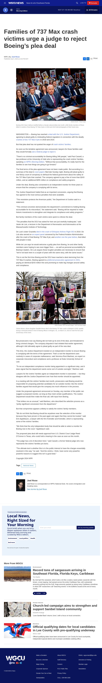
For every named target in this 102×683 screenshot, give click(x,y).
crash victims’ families (62, 144)
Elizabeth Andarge (38, 612)
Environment (37, 567)
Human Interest (38, 602)
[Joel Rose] (20, 485)
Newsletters (82, 669)
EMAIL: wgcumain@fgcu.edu (88, 655)
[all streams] (92, 10)
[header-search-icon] (77, 3)
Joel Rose (16, 57)
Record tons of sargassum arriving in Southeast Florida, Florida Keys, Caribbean (63, 571)
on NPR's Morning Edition (34, 162)
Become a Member (42, 660)
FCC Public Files (62, 669)
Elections (36, 624)
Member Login (83, 664)
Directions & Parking (85, 660)
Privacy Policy (61, 673)
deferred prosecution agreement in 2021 (64, 260)
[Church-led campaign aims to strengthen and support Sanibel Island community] (17, 609)
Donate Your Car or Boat (43, 673)
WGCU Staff (37, 633)
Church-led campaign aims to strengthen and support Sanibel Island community (65, 607)
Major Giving (40, 664)
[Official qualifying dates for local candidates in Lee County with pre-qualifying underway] (17, 630)
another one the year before (66, 237)
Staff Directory (61, 660)
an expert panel (38, 234)
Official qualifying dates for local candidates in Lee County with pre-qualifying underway (64, 628)
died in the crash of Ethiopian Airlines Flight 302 (55, 232)
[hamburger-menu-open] (5, 3)
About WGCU (61, 655)
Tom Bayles (36, 577)
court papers (40, 172)
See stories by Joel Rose (37, 489)
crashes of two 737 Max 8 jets (28, 140)
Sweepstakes (40, 678)
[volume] (11, 10)
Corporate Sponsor (42, 669)
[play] (5, 10)
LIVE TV (83, 3)
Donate (94, 3)
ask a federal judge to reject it (43, 152)
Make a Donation (41, 655)
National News (28, 465)
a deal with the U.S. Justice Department (63, 134)
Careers (59, 664)
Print (95, 58)
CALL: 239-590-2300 (63, 678)
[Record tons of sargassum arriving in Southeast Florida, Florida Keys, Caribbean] (17, 573)
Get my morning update (86, 527)
